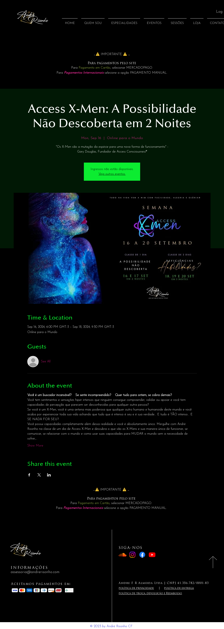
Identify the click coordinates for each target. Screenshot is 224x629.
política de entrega (179, 588)
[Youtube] (152, 555)
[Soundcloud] (122, 555)
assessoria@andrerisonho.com (35, 572)
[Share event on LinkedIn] (49, 474)
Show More (35, 445)
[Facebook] (142, 555)
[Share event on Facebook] (29, 474)
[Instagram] (132, 555)
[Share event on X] (39, 474)
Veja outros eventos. (112, 174)
